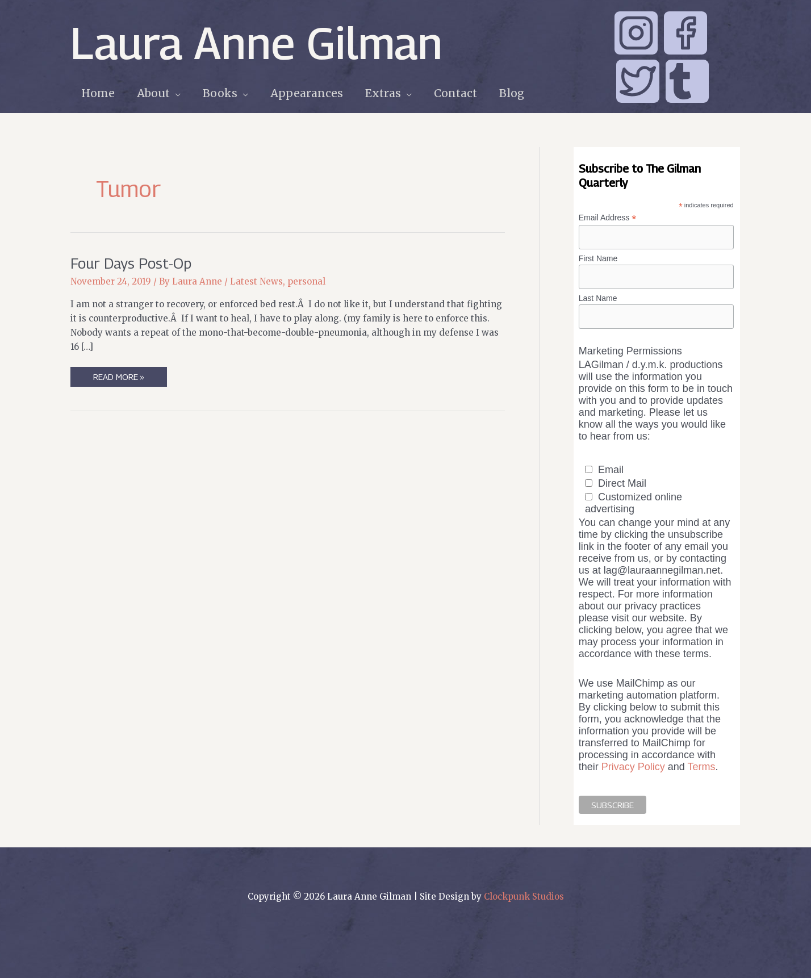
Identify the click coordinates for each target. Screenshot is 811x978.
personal (306, 281)
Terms (702, 766)
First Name (598, 258)
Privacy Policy (633, 766)
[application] (174, 93)
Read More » (118, 379)
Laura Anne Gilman (256, 42)
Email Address (608, 217)
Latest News (256, 281)
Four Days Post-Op (130, 263)
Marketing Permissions (630, 351)
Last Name (598, 298)
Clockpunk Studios (524, 896)
